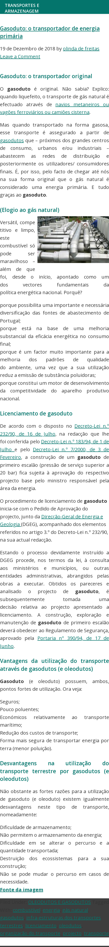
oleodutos (70, 925)
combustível (26, 910)
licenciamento (41, 925)
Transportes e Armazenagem (22, 8)
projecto (72, 933)
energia (51, 910)
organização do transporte (30, 933)
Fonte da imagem (21, 889)
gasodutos (12, 140)
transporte (96, 933)
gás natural (75, 910)
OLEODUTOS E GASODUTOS (59, 902)
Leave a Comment (20, 56)
